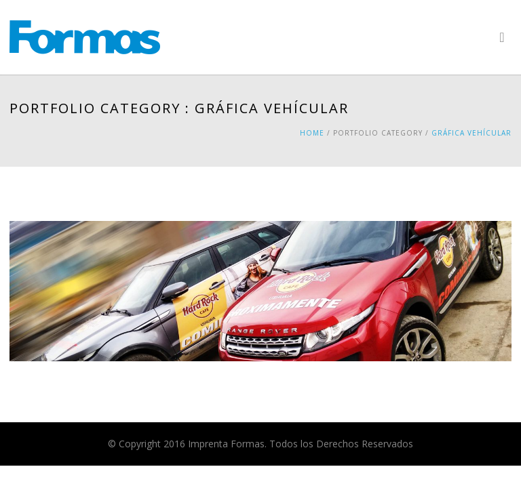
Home (312, 133)
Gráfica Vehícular (471, 133)
